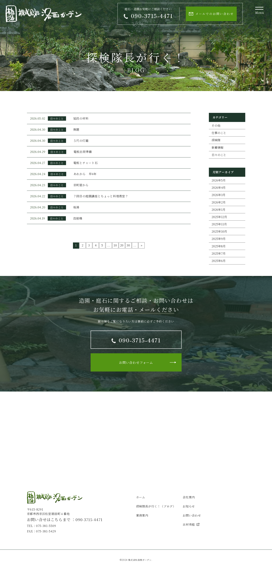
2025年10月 (219, 231)
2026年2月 (219, 202)
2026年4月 (219, 187)
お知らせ (189, 506)
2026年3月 (218, 195)
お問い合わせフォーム (136, 362)
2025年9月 (219, 239)
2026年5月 (219, 180)
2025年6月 (219, 261)
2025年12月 (219, 217)
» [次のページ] (141, 245)
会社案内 (189, 497)
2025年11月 (219, 224)
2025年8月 (219, 246)
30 (128, 245)
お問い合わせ (192, 515)
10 (115, 245)
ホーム (140, 497)
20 (122, 245)
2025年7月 (219, 253)
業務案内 (142, 515)
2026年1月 (218, 210)
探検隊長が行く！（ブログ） (156, 506)
